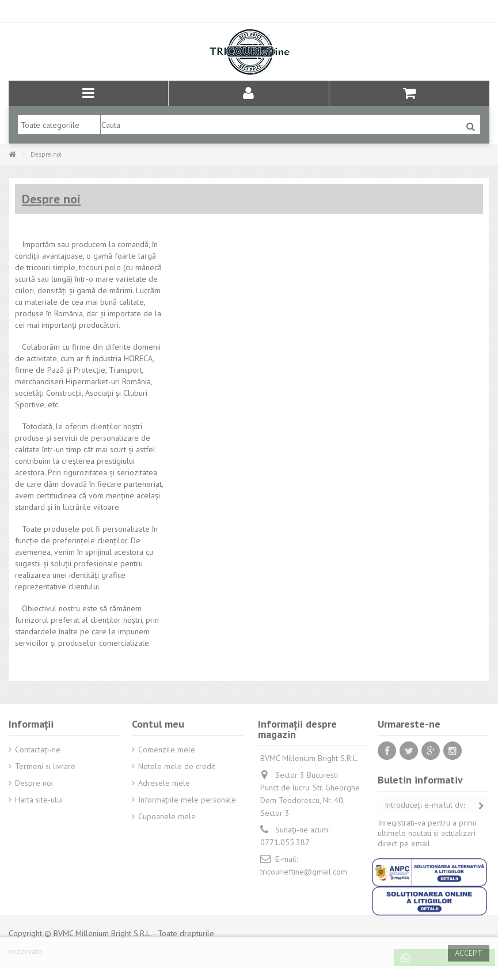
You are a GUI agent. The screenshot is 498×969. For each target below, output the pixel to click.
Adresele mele (164, 783)
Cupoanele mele (167, 816)
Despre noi (34, 783)
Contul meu (158, 723)
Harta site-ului (39, 799)
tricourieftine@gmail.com (303, 871)
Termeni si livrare (45, 766)
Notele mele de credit (176, 766)
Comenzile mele (166, 749)
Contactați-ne (37, 749)
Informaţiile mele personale (187, 799)
